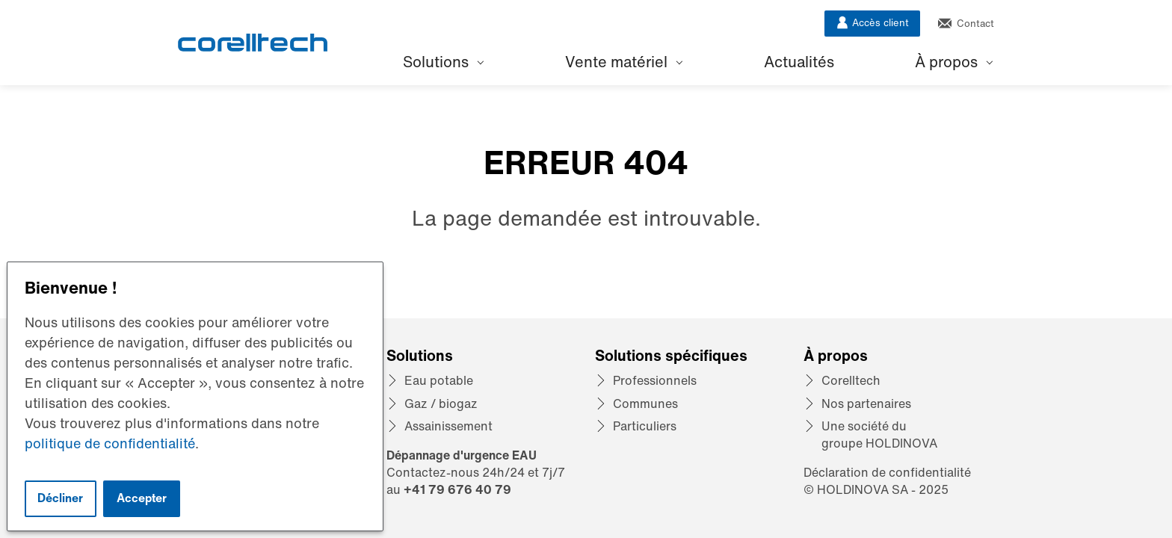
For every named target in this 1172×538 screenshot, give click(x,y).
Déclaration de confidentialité (887, 472)
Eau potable (438, 380)
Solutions (443, 61)
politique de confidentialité (110, 443)
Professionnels (655, 380)
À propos (954, 61)
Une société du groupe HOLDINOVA (879, 434)
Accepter (142, 498)
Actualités (799, 61)
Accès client (872, 23)
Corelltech (850, 380)
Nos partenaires (866, 403)
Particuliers (644, 426)
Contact (966, 23)
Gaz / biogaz (441, 403)
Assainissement (448, 426)
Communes (645, 403)
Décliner (60, 498)
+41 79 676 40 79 (457, 489)
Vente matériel (623, 61)
